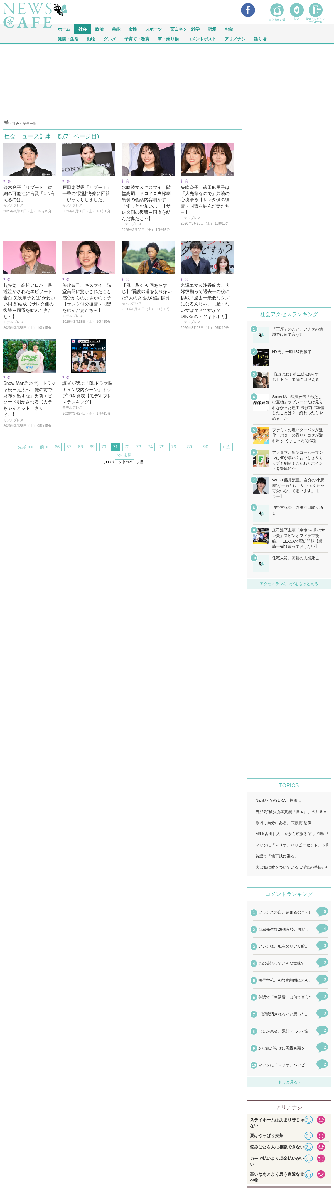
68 (80, 447)
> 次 (226, 447)
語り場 (260, 38)
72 (126, 447)
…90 (203, 447)
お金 (229, 29)
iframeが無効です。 (289, 992)
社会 (82, 29)
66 (57, 447)
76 (173, 447)
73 (138, 447)
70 (103, 447)
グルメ (110, 38)
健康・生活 (68, 38)
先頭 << (25, 447)
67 (68, 447)
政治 (99, 29)
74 (150, 447)
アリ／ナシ (235, 38)
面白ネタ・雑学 (185, 29)
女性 (133, 29)
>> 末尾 (124, 455)
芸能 (116, 29)
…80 (187, 447)
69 (92, 447)
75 (161, 447)
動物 (91, 38)
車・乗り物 (168, 38)
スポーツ (153, 29)
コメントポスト (201, 38)
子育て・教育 (136, 38)
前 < (44, 447)
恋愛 (212, 29)
